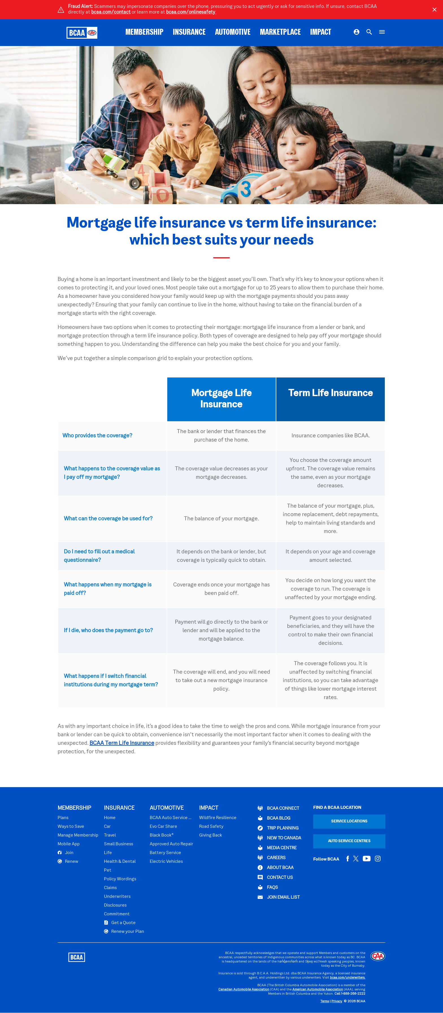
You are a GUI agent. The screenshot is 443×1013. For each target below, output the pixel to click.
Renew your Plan (124, 931)
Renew (68, 861)
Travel (110, 835)
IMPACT (320, 32)
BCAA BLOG (274, 818)
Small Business (118, 844)
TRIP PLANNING (278, 828)
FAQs (268, 887)
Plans (63, 818)
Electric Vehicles (166, 862)
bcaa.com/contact (111, 12)
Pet (107, 870)
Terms (324, 1001)
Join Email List (279, 897)
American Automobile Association (317, 989)
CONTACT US (275, 877)
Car (107, 827)
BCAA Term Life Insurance (122, 743)
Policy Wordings (120, 879)
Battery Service (165, 853)
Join (65, 852)
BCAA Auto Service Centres (172, 818)
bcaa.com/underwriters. (347, 977)
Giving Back (210, 835)
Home (110, 818)
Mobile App (69, 844)
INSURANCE (189, 32)
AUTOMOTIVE (233, 32)
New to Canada (279, 837)
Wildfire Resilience (217, 818)
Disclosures (115, 905)
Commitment (117, 914)
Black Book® (161, 835)
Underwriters (117, 897)
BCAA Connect (278, 808)
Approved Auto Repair (171, 844)
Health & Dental (120, 862)
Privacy (336, 1001)
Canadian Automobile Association (243, 989)
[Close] (434, 10)
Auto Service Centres (349, 841)
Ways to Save (71, 827)
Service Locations (349, 821)
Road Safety (211, 827)
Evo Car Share (163, 827)
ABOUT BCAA (276, 867)
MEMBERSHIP (144, 32)
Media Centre (277, 847)
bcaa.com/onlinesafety (191, 12)
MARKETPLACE (280, 32)
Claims (110, 888)
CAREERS (272, 857)
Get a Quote (120, 922)
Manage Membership (78, 835)
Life (108, 853)
